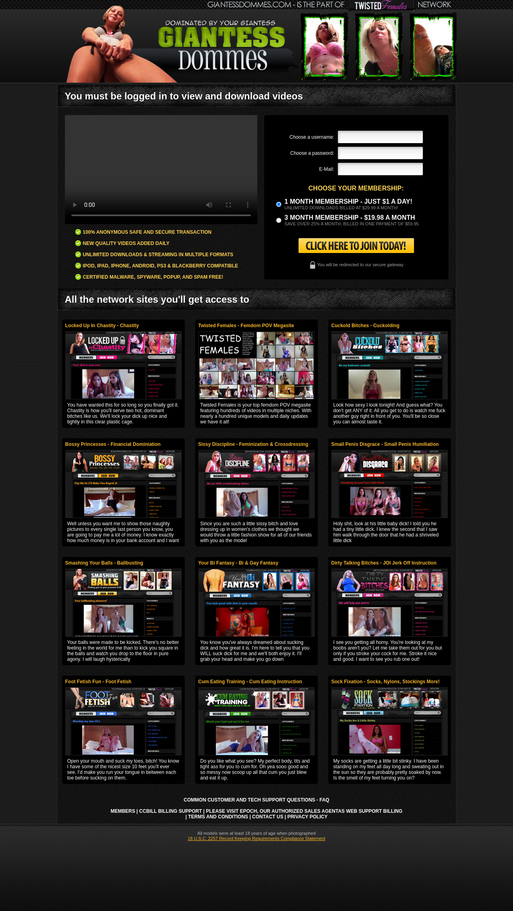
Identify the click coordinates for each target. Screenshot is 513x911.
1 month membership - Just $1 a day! (348, 201)
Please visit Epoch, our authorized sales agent (272, 811)
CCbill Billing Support (170, 811)
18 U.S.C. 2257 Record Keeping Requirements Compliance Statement (256, 838)
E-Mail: (326, 169)
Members (123, 811)
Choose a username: (311, 137)
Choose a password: (312, 153)
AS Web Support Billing (370, 811)
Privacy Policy (307, 817)
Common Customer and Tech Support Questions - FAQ (256, 800)
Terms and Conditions (218, 817)
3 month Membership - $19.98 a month (350, 217)
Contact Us (267, 817)
